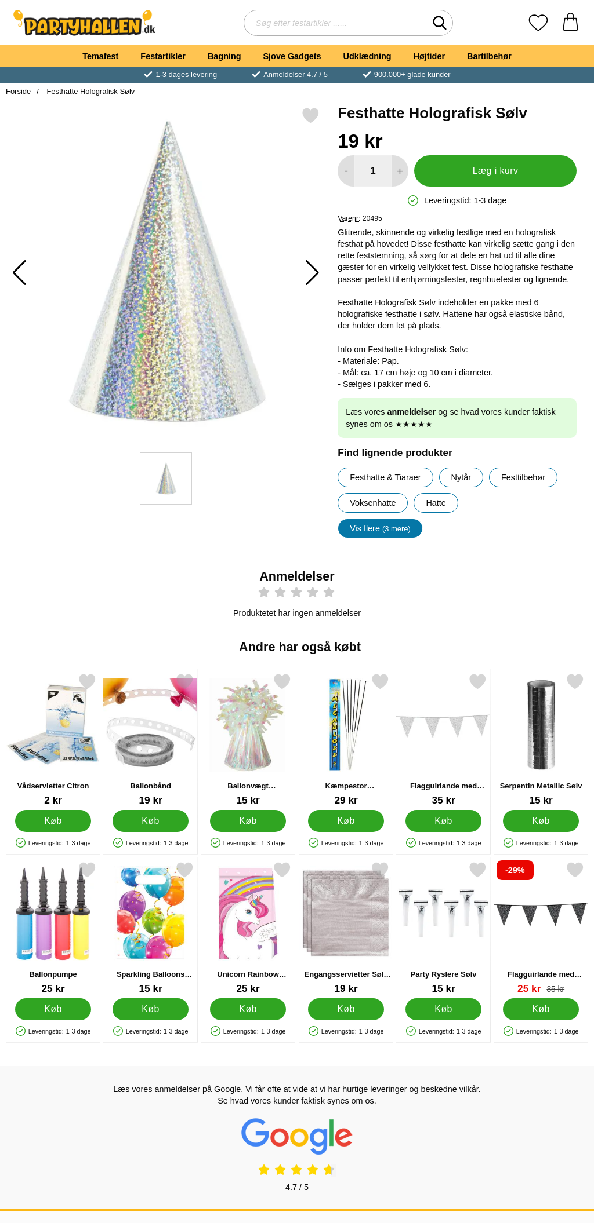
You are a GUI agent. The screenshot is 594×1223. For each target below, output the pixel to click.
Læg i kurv (496, 171)
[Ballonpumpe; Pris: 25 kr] (53, 927)
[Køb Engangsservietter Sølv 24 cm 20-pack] (346, 1009)
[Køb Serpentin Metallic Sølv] (541, 820)
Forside (18, 91)
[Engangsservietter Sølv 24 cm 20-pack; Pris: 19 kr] (346, 927)
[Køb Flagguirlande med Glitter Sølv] (443, 820)
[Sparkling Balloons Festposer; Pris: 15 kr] (150, 927)
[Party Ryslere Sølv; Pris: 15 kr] (443, 927)
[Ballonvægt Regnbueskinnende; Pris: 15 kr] (248, 739)
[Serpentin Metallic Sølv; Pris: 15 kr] (541, 739)
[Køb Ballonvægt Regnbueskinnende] (249, 820)
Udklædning (367, 56)
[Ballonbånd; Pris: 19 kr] (150, 739)
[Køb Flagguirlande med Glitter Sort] (541, 1009)
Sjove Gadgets (292, 56)
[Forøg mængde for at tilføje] (400, 171)
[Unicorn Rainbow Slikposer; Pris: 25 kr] (248, 927)
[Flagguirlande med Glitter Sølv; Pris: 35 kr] (443, 739)
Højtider (429, 56)
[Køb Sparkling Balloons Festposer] (151, 1009)
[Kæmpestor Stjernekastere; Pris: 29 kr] (346, 739)
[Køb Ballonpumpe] (53, 1009)
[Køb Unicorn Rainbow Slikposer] (249, 1009)
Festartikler (163, 56)
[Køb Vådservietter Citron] (53, 820)
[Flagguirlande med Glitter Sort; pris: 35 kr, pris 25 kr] (541, 927)
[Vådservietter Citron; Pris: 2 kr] (53, 739)
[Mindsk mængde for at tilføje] (346, 171)
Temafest (100, 56)
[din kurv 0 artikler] (570, 23)
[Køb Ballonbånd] (151, 820)
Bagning (224, 56)
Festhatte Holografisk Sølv (90, 91)
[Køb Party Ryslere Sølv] (443, 1009)
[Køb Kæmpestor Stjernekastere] (346, 820)
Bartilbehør (489, 56)
